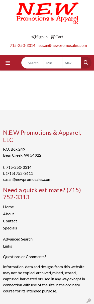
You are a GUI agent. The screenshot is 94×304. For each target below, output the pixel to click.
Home (8, 206)
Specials (10, 227)
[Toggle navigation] (8, 62)
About (8, 213)
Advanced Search (18, 239)
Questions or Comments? (24, 256)
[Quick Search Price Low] (53, 63)
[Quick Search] (32, 63)
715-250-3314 (22, 45)
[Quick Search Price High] (71, 63)
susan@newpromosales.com (63, 45)
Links (7, 246)
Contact (10, 220)
